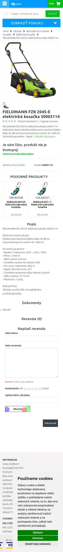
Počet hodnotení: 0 (28, 121)
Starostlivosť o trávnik (37, 31)
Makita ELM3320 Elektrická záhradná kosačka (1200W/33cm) (42, 206)
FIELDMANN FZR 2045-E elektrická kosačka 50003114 (30, 38)
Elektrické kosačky (25, 34)
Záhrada (17, 31)
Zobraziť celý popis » (45, 136)
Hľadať (52, 13)
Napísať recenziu (49, 121)
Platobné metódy (13, 468)
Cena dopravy (11, 464)
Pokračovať (50, 423)
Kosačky (7, 34)
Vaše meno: (11, 333)
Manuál (6, 309)
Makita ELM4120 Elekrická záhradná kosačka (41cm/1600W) (16, 206)
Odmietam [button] (37, 538)
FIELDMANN (18, 165)
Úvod (5, 31)
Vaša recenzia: (13, 345)
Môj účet (8, 527)
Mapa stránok (11, 504)
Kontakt (7, 480)
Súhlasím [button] (38, 532)
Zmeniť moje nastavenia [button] (37, 544)
